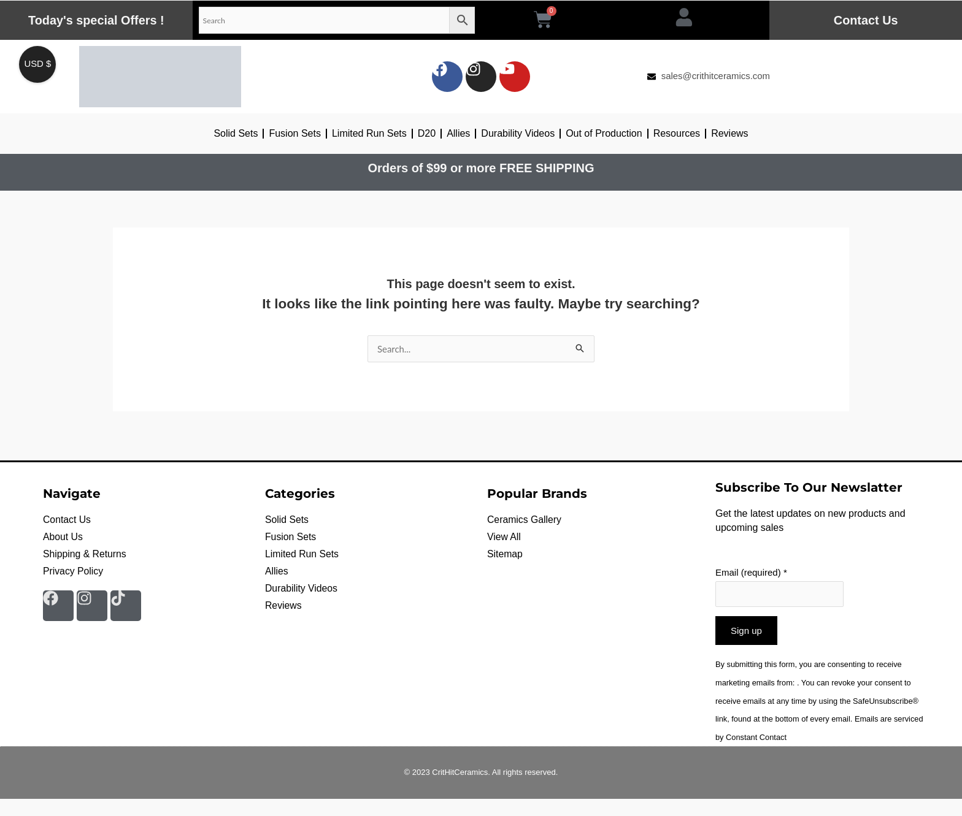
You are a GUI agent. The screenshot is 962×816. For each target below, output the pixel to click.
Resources (676, 133)
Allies (458, 133)
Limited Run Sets (369, 133)
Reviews (729, 133)
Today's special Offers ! (96, 20)
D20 (427, 133)
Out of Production (604, 133)
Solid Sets (236, 133)
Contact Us (865, 20)
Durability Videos (518, 133)
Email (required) (751, 572)
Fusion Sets (294, 133)
